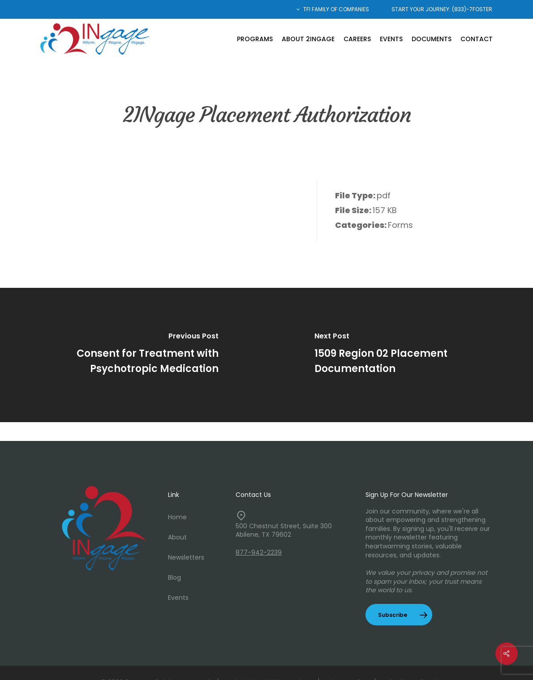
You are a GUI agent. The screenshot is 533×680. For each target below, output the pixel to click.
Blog (174, 577)
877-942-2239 (259, 552)
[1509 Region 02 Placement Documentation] (399, 355)
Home (177, 517)
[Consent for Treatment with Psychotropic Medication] (133, 355)
